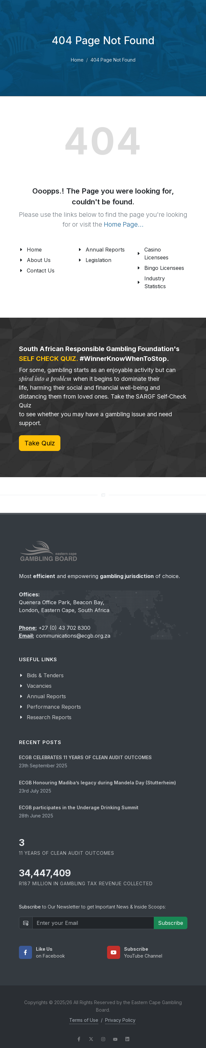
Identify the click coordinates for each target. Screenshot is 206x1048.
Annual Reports (105, 249)
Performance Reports (54, 706)
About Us (39, 260)
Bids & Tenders (45, 675)
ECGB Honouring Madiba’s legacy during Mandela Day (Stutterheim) (97, 782)
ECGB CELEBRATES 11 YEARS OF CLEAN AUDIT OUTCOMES (85, 757)
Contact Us (41, 270)
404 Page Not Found (112, 60)
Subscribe (170, 923)
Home (77, 60)
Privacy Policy (120, 1020)
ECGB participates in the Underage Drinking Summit (78, 807)
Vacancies (39, 686)
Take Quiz (39, 443)
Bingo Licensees (164, 268)
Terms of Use (83, 1020)
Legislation (98, 260)
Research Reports (49, 717)
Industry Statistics (155, 282)
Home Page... (124, 224)
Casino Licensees (156, 253)
